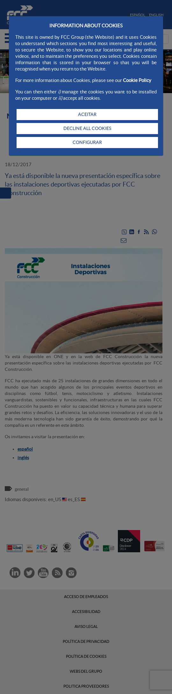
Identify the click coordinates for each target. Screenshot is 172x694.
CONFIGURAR (87, 142)
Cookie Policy (137, 80)
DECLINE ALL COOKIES (87, 128)
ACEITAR (87, 114)
